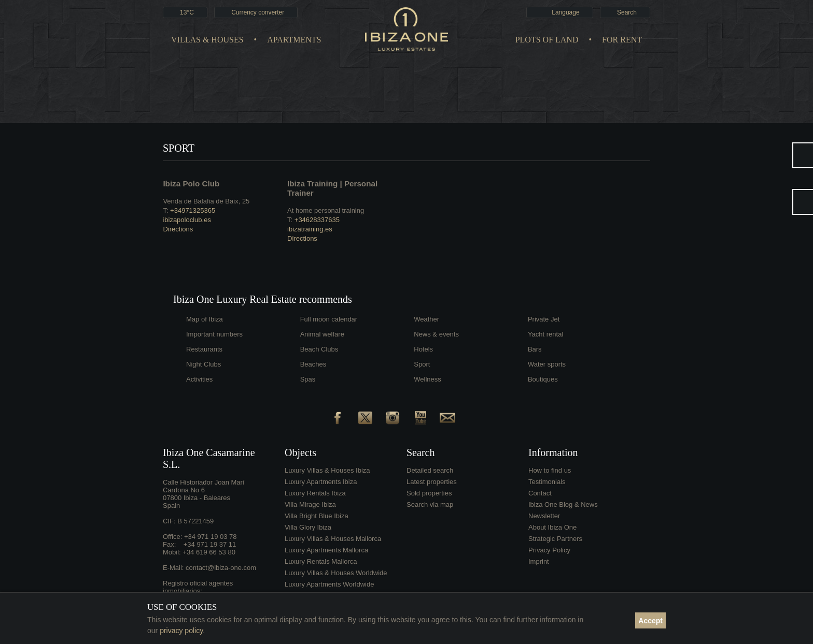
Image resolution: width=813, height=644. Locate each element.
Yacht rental (545, 334)
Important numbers (214, 334)
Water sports (547, 364)
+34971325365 (192, 210)
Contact (540, 493)
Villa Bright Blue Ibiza (316, 516)
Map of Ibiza (204, 319)
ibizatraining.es (309, 229)
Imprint (538, 561)
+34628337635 (317, 220)
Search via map (429, 504)
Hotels (423, 349)
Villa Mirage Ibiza (310, 504)
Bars (535, 349)
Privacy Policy (549, 550)
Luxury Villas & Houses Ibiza (327, 470)
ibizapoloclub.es (187, 220)
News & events (436, 334)
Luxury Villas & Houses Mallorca (333, 539)
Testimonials (547, 482)
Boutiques (543, 379)
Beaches (313, 364)
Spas (308, 379)
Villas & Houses (207, 39)
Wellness (427, 379)
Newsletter (544, 516)
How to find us (549, 470)
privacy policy (181, 630)
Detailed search (429, 470)
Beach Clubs (319, 349)
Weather (426, 319)
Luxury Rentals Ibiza (315, 493)
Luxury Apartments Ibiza (321, 482)
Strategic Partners (555, 539)
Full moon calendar (329, 319)
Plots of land (547, 39)
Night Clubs (203, 364)
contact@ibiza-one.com (221, 568)
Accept (650, 621)
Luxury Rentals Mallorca (321, 561)
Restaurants (204, 349)
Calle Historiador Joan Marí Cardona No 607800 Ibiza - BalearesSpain (204, 493)
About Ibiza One (552, 527)
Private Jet (543, 319)
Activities (199, 379)
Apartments (294, 39)
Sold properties (429, 493)
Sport (422, 364)
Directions (178, 229)
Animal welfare (322, 334)
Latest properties (431, 482)
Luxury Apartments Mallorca (326, 550)
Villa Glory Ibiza (308, 527)
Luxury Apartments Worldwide (329, 584)
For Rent (622, 39)
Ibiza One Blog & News (563, 504)
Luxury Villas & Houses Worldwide (336, 573)
